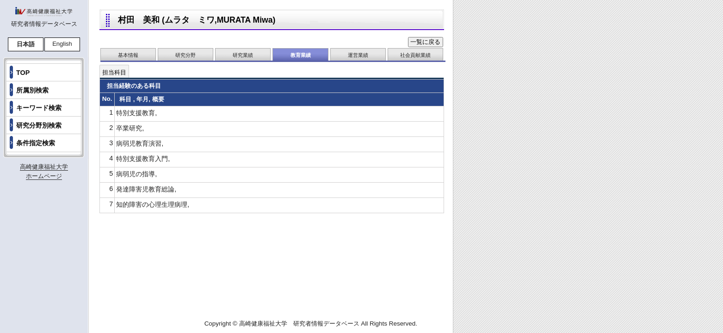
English (62, 43)
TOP (23, 72)
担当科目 (114, 72)
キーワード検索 (39, 107)
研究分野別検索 (39, 125)
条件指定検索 (35, 143)
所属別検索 (32, 90)
